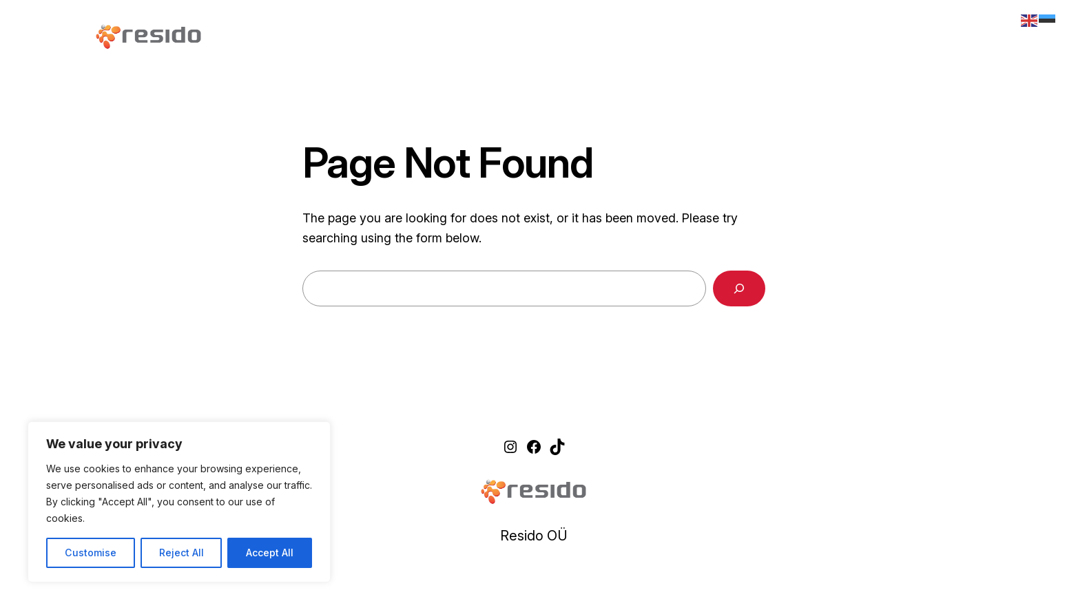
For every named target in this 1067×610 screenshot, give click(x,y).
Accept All (269, 552)
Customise (90, 552)
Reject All (181, 552)
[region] (179, 501)
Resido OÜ (534, 535)
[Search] (739, 288)
